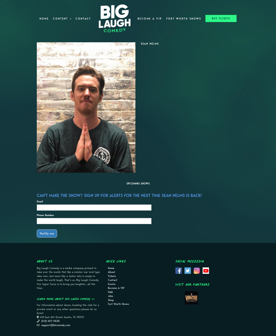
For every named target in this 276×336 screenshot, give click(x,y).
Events (111, 284)
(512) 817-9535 (50, 321)
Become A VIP (150, 18)
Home (44, 18)
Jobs (110, 296)
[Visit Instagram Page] (197, 270)
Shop (111, 300)
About (111, 272)
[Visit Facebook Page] (178, 270)
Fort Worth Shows (183, 18)
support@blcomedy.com (55, 325)
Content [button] (62, 18)
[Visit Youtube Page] (206, 270)
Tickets (112, 276)
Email (40, 201)
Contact (83, 18)
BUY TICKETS (221, 18)
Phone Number (45, 215)
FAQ (110, 292)
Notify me (47, 233)
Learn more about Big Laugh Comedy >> (66, 299)
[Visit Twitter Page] (187, 270)
